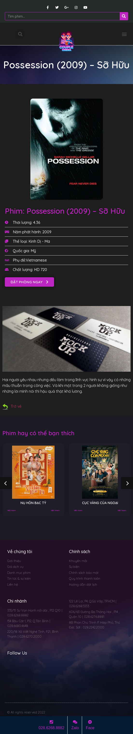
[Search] (124, 16)
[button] (124, 34)
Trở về (11, 406)
